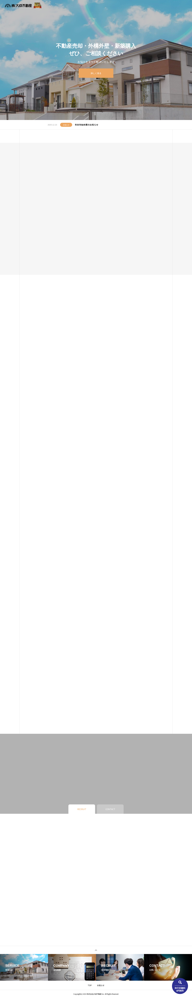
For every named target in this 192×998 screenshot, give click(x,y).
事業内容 (124, 5)
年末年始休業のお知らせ (86, 124)
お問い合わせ (177, 5)
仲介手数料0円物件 (180, 989)
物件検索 (93, 5)
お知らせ (137, 5)
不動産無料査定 (108, 5)
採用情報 (162, 5)
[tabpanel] (96, 60)
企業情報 (149, 5)
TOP (90, 985)
